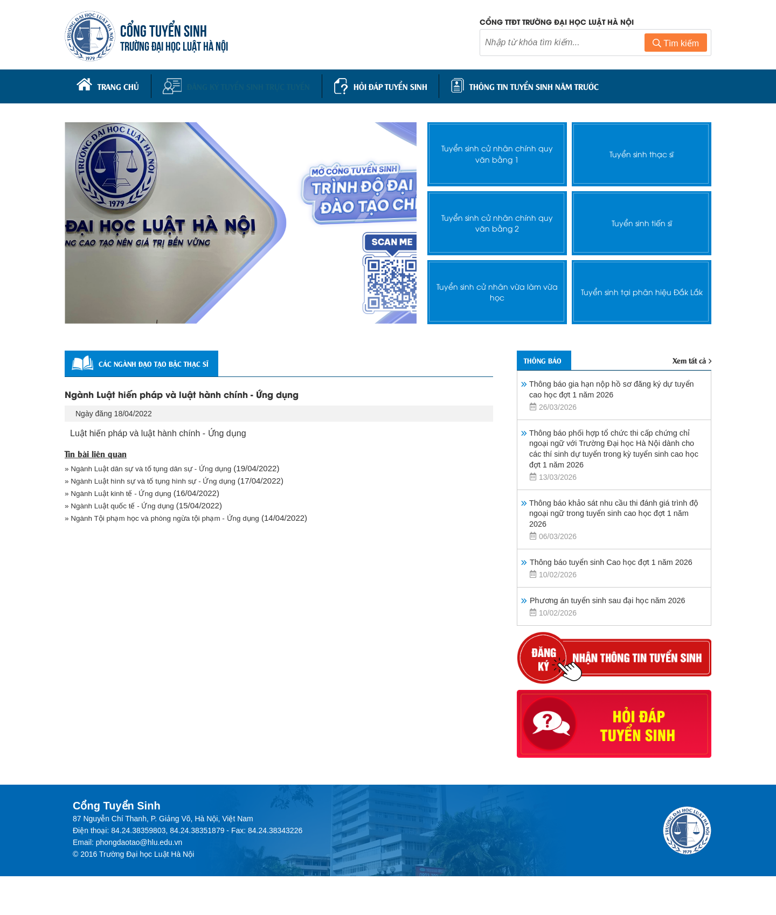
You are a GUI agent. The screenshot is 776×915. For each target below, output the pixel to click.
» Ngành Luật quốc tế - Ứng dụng (125, 507)
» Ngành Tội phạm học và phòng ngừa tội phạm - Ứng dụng (172, 520)
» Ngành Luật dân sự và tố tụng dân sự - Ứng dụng (157, 466)
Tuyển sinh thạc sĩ (642, 150)
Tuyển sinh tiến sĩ (641, 219)
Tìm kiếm (676, 45)
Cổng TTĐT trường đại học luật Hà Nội (557, 23)
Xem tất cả (688, 359)
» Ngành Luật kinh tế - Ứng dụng (123, 493)
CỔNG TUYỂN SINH (167, 31)
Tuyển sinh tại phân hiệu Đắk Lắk (641, 288)
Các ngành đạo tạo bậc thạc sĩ (160, 360)
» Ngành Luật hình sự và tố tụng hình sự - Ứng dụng (159, 480)
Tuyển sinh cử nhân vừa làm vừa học (497, 288)
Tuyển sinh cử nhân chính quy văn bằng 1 (497, 150)
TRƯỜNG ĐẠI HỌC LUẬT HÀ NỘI (178, 46)
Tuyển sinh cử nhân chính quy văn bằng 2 (497, 219)
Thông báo (550, 358)
